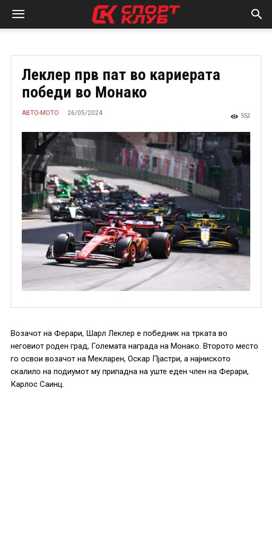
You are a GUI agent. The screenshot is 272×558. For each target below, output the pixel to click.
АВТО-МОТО (40, 113)
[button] (18, 14)
